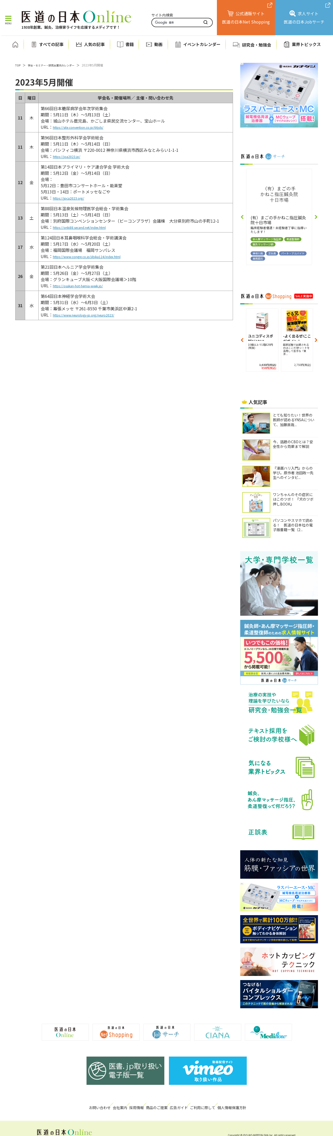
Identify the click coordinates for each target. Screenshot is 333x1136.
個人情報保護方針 (254, 1104)
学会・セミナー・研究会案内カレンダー (57, 65)
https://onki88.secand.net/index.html (89, 227)
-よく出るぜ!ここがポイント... (257, 337)
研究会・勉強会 (256, 45)
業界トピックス (306, 44)
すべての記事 (51, 44)
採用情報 (129, 1104)
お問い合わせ (75, 1104)
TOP (18, 65)
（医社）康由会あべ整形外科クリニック (274, 219)
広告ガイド (187, 1104)
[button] (242, 217)
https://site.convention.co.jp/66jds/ (87, 127)
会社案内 (104, 1104)
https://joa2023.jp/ (71, 156)
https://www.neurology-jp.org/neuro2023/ (94, 315)
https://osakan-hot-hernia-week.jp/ (86, 285)
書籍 (129, 44)
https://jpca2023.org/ (73, 198)
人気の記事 (94, 44)
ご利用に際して (218, 1104)
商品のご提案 (157, 1104)
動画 (158, 44)
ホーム (15, 44)
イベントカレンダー (202, 44)
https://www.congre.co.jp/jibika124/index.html (98, 256)
